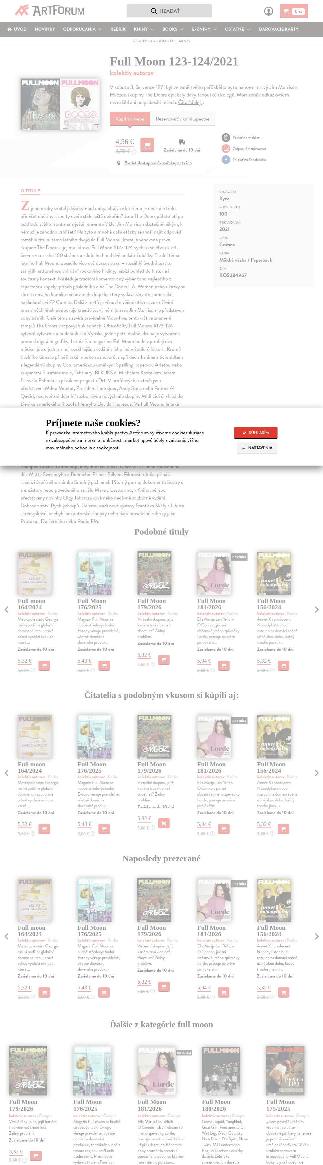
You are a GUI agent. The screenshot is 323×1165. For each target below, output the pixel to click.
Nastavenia (257, 448)
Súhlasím (255, 433)
